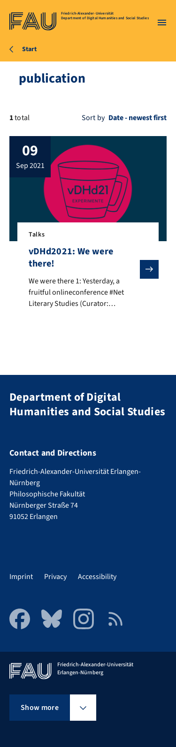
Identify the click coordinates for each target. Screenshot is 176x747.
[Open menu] (162, 22)
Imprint (21, 577)
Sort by (93, 118)
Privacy (55, 577)
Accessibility (97, 577)
